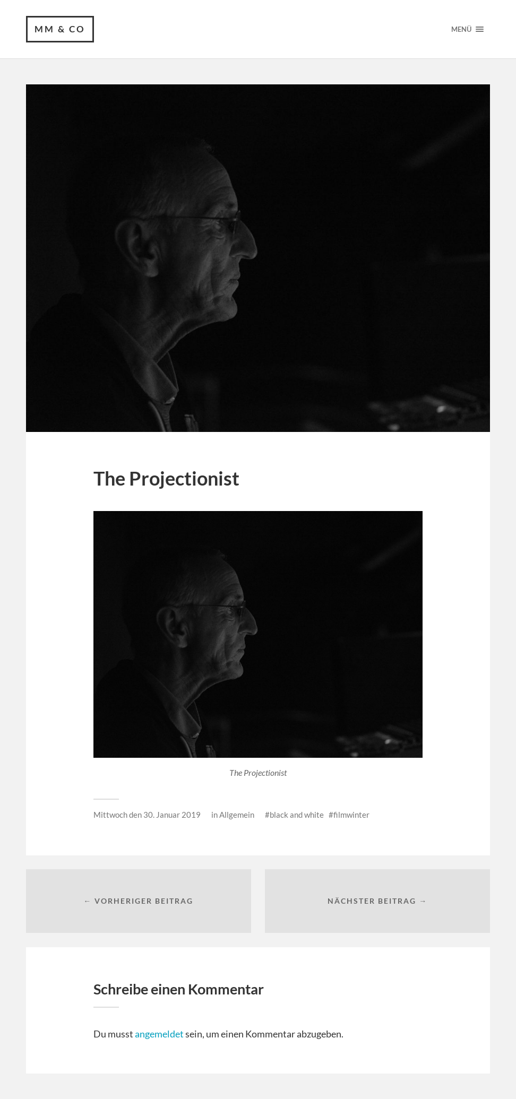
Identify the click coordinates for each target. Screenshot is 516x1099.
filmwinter (351, 814)
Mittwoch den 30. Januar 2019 (147, 814)
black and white (297, 814)
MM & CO (60, 28)
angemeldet (159, 1034)
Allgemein (236, 814)
